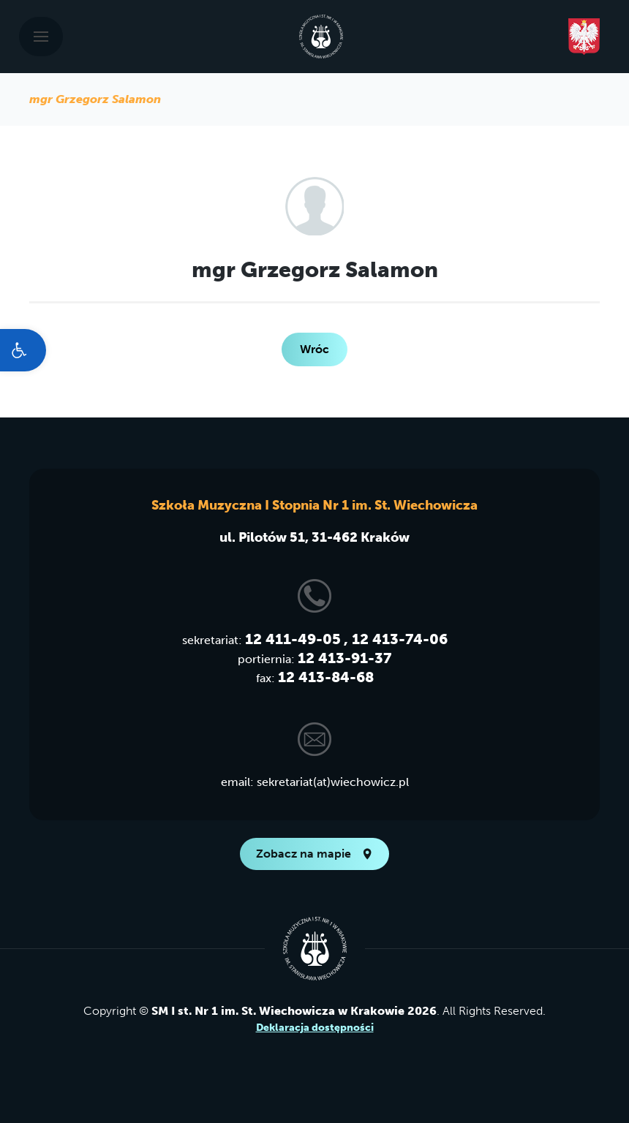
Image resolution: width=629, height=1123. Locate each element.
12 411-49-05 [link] (293, 639)
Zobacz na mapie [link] (314, 854)
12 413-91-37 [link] (344, 658)
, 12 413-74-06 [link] (396, 639)
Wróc (314, 349)
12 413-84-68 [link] (326, 677)
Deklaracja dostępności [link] (315, 1027)
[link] (23, 350)
